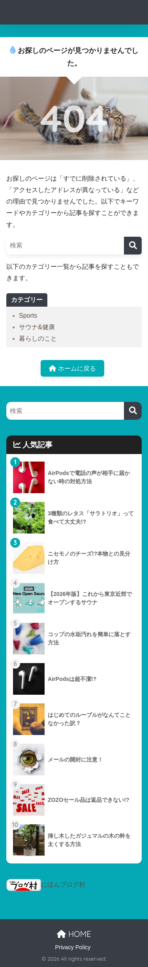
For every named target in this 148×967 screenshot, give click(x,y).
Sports (28, 315)
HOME (74, 934)
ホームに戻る (72, 368)
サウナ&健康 (37, 327)
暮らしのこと (38, 338)
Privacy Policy (72, 947)
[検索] (133, 245)
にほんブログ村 (45, 884)
